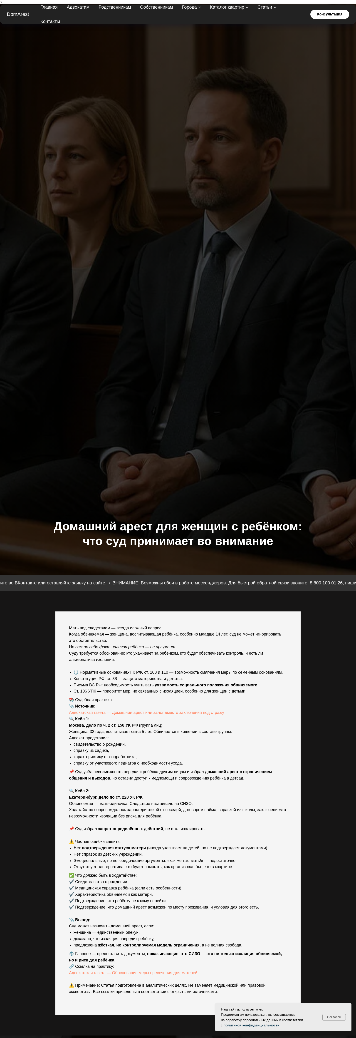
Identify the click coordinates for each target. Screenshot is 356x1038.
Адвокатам (78, 7)
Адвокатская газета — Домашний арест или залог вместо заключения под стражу (146, 712)
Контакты (50, 21)
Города (189, 7)
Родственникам (115, 7)
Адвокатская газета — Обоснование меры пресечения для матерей (133, 973)
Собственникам (156, 7)
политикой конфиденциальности (251, 1025)
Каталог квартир (227, 7)
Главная (49, 7)
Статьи (264, 7)
